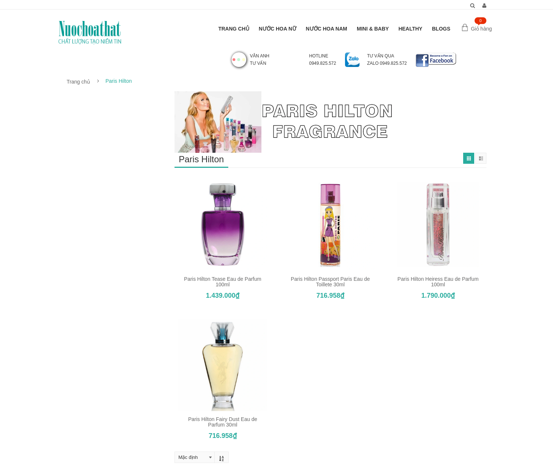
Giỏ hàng (481, 29)
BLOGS (441, 29)
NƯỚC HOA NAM (326, 29)
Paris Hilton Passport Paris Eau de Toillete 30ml (330, 281)
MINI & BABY (373, 29)
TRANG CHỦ (233, 29)
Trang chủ (78, 82)
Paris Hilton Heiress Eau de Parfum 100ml (438, 281)
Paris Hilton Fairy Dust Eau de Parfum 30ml (222, 422)
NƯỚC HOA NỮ (277, 29)
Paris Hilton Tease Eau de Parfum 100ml (222, 281)
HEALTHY (410, 29)
